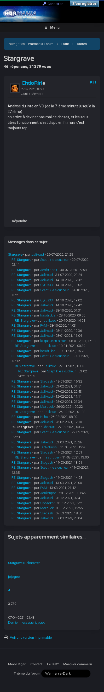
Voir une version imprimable (31, 637)
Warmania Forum (41, 44)
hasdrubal (48, 315)
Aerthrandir (48, 270)
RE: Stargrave (21, 260)
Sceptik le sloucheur (54, 260)
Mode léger (17, 664)
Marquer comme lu (77, 664)
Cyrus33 (46, 285)
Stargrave (15, 254)
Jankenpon (48, 493)
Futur (65, 44)
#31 (93, 82)
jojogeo (14, 577)
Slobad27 (47, 503)
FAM (43, 325)
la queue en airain (53, 341)
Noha (44, 417)
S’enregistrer (84, 4)
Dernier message (20, 622)
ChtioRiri (31, 83)
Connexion (53, 4)
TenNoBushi (48, 447)
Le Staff (53, 664)
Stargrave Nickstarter (24, 563)
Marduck (47, 407)
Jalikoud (37, 254)
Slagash (46, 381)
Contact (36, 664)
